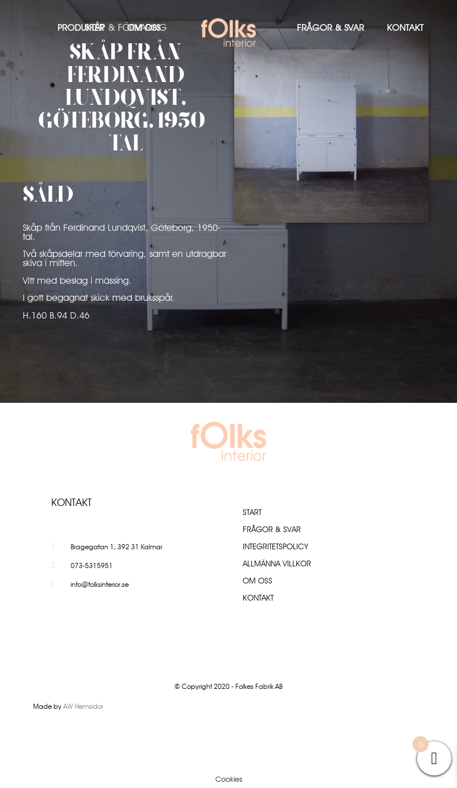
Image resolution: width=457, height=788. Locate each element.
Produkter (81, 27)
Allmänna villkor (277, 563)
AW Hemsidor (83, 706)
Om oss (143, 27)
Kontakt (405, 27)
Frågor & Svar (330, 27)
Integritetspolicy (275, 546)
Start (252, 512)
